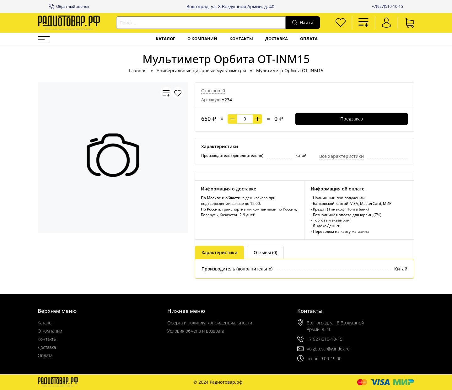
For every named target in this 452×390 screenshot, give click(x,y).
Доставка (276, 38)
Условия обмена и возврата (195, 331)
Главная (138, 70)
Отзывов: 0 (213, 90)
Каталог (165, 38)
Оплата (309, 38)
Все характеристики (341, 156)
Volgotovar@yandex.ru (328, 349)
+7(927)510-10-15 (387, 6)
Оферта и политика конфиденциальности (209, 323)
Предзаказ (351, 119)
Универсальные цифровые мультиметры (201, 70)
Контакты (241, 38)
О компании (202, 38)
